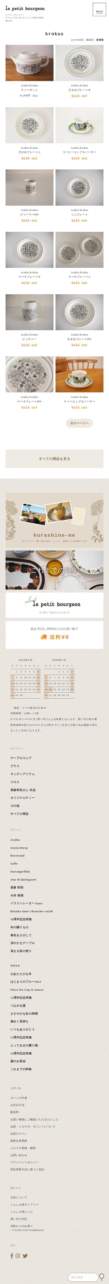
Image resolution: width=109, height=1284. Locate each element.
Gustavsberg (19, 847)
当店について (19, 1197)
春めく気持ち (19, 1021)
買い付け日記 (19, 1219)
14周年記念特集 (21, 1053)
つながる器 (18, 1005)
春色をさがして (21, 935)
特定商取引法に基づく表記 (27, 1169)
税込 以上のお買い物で (54, 635)
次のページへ (79, 423)
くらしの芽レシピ (21, 1211)
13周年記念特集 (21, 1037)
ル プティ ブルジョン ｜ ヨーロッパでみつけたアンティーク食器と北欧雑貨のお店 (25, 18)
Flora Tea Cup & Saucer (27, 989)
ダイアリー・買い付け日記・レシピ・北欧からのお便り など (55, 537)
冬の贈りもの (19, 927)
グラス (15, 766)
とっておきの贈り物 (24, 1045)
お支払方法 (17, 1105)
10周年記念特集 (21, 919)
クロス (15, 782)
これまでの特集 (21, 1069)
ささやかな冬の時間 (24, 1013)
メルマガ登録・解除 (23, 1148)
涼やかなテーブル (22, 943)
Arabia (15, 839)
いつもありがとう (22, 1029)
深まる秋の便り (21, 951)
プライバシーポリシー (24, 1162)
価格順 (89, 40)
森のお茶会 (18, 1061)
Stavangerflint (20, 871)
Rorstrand (17, 855)
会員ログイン (19, 1133)
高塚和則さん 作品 (23, 790)
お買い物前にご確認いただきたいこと (34, 1119)
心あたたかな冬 (21, 974)
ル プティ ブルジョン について (54, 612)
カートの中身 (19, 1098)
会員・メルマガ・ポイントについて (33, 1126)
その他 (15, 805)
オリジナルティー (22, 797)
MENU (99, 9)
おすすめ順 (77, 40)
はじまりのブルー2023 (25, 981)
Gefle (14, 863)
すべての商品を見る (54, 459)
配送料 (14, 1112)
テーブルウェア (21, 758)
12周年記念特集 (21, 997)
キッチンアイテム (22, 774)
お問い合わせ (19, 1155)
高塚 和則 (17, 887)
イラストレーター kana (26, 903)
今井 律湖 (17, 895)
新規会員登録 (19, 1140)
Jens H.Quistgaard (23, 879)
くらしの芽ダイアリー (24, 1204)
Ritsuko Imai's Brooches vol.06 (31, 911)
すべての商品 (19, 813)
